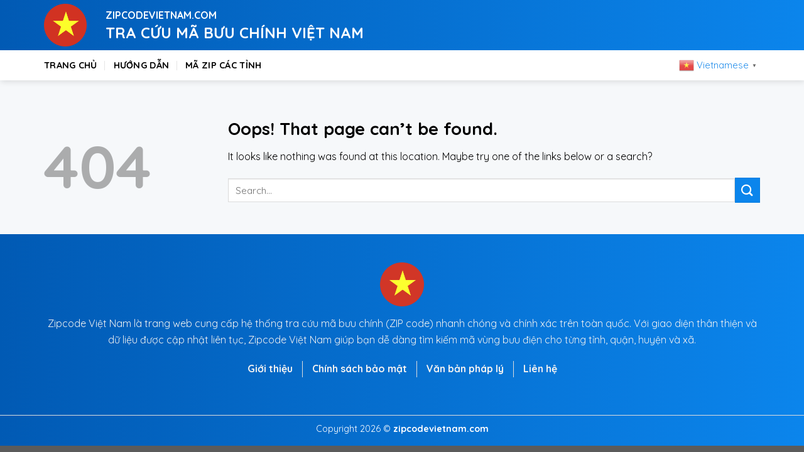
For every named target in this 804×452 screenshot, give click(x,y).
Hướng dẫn (142, 65)
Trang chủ (70, 65)
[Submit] (747, 190)
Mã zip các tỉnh (223, 65)
